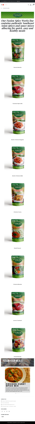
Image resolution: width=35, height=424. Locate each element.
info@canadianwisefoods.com (9, 404)
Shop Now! (18, 1)
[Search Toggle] (28, 4)
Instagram (7, 411)
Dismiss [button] (26, 422)
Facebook (2, 411)
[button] (2, 380)
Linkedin (9, 411)
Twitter (4, 411)
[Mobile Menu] (2, 5)
